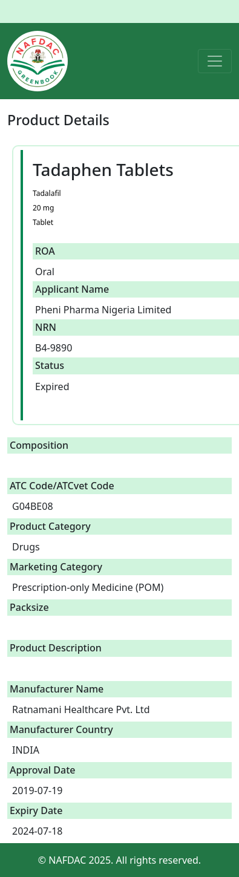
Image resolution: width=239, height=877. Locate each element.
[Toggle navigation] (215, 61)
